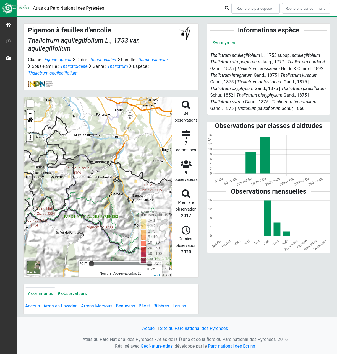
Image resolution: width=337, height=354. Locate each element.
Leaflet (155, 275)
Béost (144, 306)
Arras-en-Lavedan (60, 306)
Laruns (179, 306)
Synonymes (223, 42)
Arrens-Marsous (97, 306)
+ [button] (30, 113)
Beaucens (125, 306)
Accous (32, 306)
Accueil (149, 328)
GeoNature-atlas (157, 346)
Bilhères (161, 306)
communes (40, 293)
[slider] (91, 263)
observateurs (72, 293)
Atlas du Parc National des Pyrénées (68, 8)
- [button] (30, 128)
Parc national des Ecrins (231, 346)
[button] (30, 120)
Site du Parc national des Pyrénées (194, 328)
